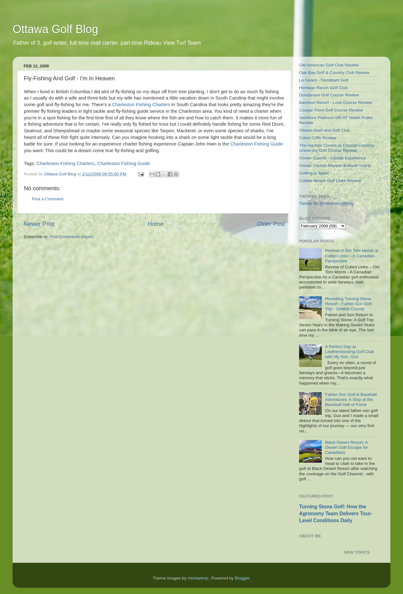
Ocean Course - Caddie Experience (332, 158)
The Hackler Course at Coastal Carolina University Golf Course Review (336, 148)
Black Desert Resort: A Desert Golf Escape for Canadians (346, 447)
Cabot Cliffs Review (317, 137)
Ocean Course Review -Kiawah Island (335, 165)
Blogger (242, 578)
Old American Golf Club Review (329, 65)
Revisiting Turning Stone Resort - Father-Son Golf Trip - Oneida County (348, 303)
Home (155, 223)
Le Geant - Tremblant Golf (323, 80)
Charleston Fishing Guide (256, 143)
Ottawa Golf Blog (55, 29)
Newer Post (39, 223)
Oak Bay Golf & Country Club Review (334, 72)
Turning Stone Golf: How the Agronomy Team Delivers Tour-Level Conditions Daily (335, 513)
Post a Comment (48, 199)
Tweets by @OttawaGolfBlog (326, 203)
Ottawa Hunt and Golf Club (324, 130)
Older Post (271, 223)
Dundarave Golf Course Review (329, 95)
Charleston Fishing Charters (141, 104)
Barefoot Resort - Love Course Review (335, 102)
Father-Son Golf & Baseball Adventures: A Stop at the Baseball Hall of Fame (351, 399)
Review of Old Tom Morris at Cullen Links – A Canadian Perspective (351, 255)
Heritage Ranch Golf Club (323, 87)
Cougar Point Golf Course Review (331, 110)
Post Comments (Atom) (72, 236)
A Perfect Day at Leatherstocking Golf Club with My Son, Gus (349, 351)
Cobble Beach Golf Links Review (330, 180)
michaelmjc (198, 578)
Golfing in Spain (314, 173)
